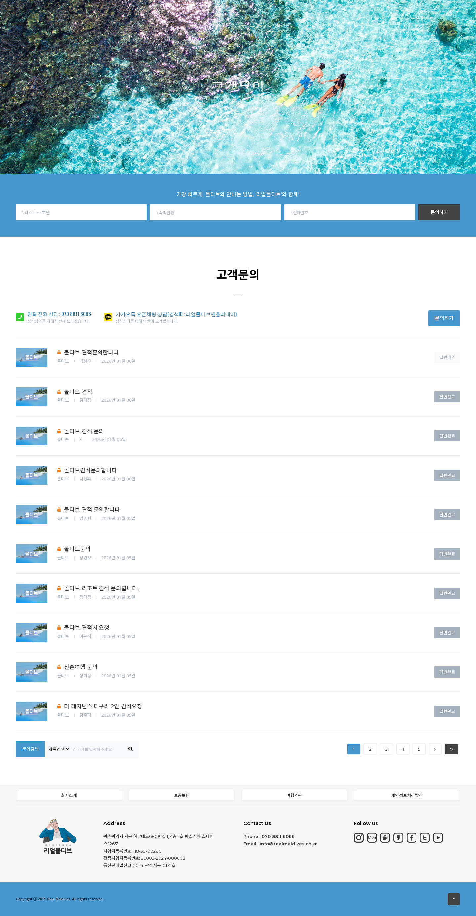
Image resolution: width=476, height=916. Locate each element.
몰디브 (108, 13)
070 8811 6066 (76, 313)
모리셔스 (144, 13)
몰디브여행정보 (265, 8)
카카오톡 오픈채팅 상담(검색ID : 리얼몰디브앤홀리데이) (176, 313)
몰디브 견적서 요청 (83, 627)
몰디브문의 (74, 549)
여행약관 (294, 795)
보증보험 (182, 795)
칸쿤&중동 (184, 12)
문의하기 (439, 212)
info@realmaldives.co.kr (288, 843)
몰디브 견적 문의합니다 (88, 509)
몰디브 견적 (74, 392)
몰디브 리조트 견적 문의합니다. (98, 588)
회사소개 (69, 795)
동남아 (222, 10)
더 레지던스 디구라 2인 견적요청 (99, 706)
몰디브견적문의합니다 (87, 470)
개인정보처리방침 (407, 795)
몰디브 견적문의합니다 (87, 352)
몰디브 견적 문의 (80, 431)
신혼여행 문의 (77, 667)
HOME (75, 14)
